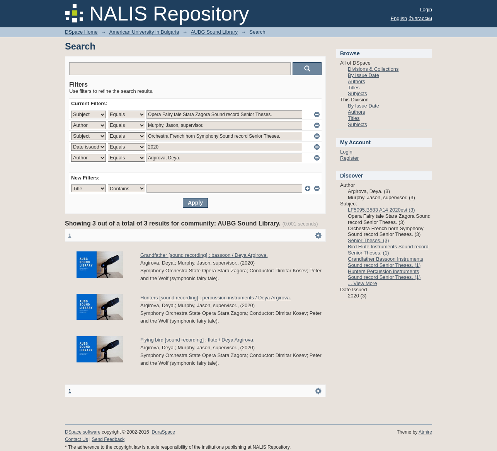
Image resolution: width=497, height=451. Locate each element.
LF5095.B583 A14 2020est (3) (381, 210)
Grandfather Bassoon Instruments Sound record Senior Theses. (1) (385, 262)
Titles (354, 88)
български (420, 18)
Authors (356, 81)
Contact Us (76, 439)
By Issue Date (363, 75)
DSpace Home (81, 32)
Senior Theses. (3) (368, 240)
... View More (362, 283)
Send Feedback (108, 439)
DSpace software (82, 432)
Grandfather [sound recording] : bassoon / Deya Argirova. (204, 255)
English (399, 18)
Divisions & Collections (373, 69)
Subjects (357, 93)
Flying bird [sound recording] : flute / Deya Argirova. (197, 340)
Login (426, 9)
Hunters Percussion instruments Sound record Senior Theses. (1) (384, 274)
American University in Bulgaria (144, 32)
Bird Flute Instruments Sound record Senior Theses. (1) (388, 250)
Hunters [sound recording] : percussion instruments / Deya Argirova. (215, 298)
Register (349, 158)
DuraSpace (163, 432)
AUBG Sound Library (214, 32)
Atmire (425, 432)
